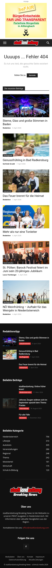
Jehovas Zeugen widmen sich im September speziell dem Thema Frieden (33, 403)
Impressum (40, 557)
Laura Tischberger (10, 275)
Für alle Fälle (24, 415)
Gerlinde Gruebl (9, 164)
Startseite (32, 75)
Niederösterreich (25, 392)
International (24, 408)
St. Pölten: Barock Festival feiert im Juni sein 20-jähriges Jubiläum (25, 269)
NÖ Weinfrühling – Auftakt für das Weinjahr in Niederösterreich (24, 308)
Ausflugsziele (8, 155)
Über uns (20, 557)
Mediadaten (10, 557)
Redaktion (7, 128)
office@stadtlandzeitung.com (36, 527)
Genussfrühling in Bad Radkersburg (25, 160)
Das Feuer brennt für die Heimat (23, 196)
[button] (4, 43)
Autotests (23, 418)
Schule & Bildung (9, 227)
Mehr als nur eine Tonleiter (20, 231)
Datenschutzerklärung (17, 560)
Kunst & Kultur (8, 263)
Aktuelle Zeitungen (36, 560)
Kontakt (30, 557)
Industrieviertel (9, 116)
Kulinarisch (7, 191)
